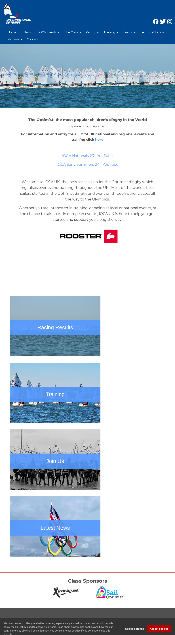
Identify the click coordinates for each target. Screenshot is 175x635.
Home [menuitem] (12, 32)
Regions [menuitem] (13, 39)
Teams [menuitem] (127, 32)
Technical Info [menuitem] (150, 32)
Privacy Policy (31, 619)
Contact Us (11, 619)
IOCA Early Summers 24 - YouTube (87, 164)
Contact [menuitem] (33, 39)
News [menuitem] (27, 32)
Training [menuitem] (109, 32)
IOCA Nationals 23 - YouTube (87, 156)
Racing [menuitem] (91, 32)
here (99, 139)
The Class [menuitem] (71, 32)
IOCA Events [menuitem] (47, 32)
